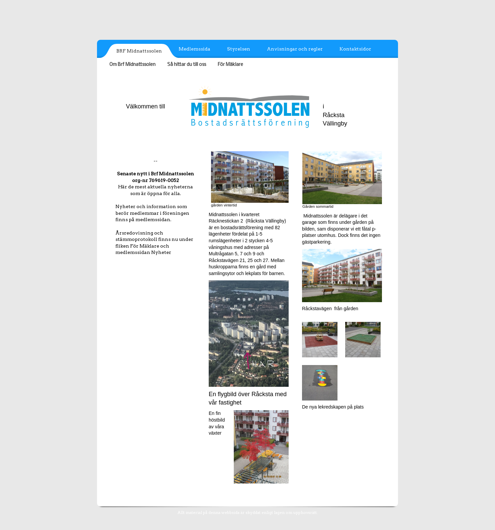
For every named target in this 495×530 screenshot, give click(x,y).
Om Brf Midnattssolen (132, 64)
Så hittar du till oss (186, 64)
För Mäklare (230, 64)
